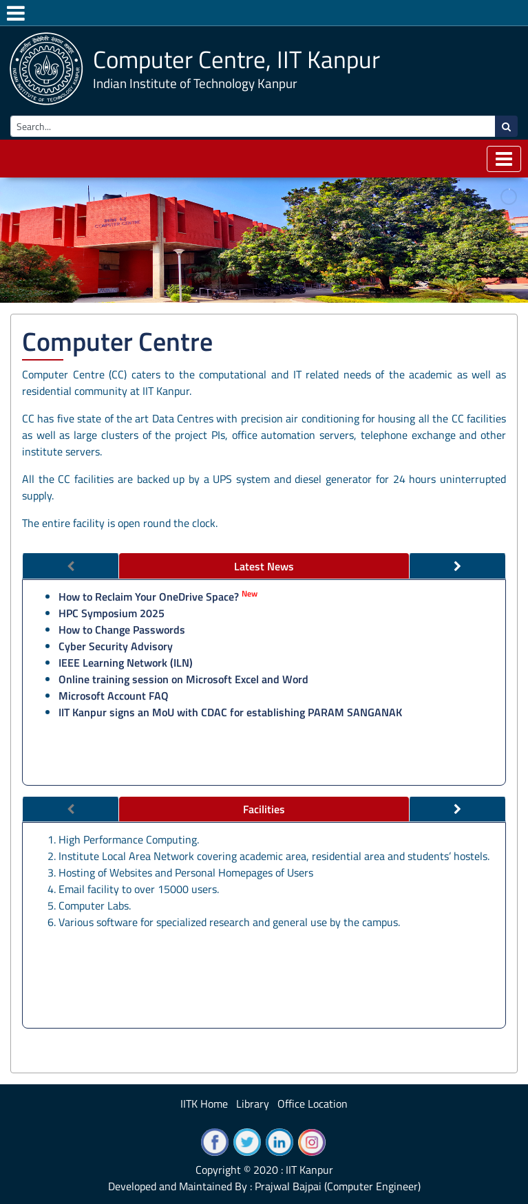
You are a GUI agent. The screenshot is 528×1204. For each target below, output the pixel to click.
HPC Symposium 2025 (112, 613)
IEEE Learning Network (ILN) (126, 662)
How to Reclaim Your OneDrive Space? (149, 596)
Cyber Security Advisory (116, 646)
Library (252, 1103)
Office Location (312, 1103)
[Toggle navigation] (504, 159)
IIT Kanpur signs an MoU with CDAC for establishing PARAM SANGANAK (230, 712)
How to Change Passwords (122, 629)
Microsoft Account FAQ (114, 695)
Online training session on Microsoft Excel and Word (183, 679)
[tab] (264, 566)
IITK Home (204, 1103)
